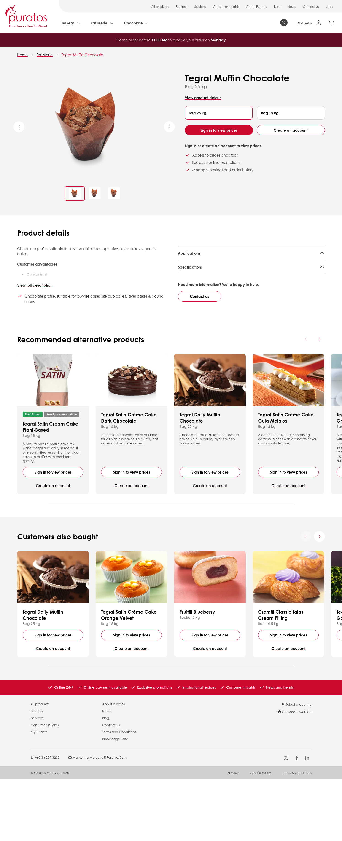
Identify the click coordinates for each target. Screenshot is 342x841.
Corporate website (295, 773)
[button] (219, 113)
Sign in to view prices (218, 130)
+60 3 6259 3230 (45, 819)
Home (22, 54)
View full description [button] (35, 285)
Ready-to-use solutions (62, 476)
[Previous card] (305, 401)
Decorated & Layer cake (223, 271)
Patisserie (99, 23)
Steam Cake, (189, 271)
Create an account (291, 130)
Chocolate (133, 23)
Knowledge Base (115, 800)
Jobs (329, 6)
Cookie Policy (260, 834)
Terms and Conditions (119, 793)
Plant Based (32, 476)
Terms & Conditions (297, 834)
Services (200, 6)
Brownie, (260, 264)
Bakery (68, 23)
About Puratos (256, 6)
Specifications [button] (190, 290)
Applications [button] (189, 253)
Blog (277, 6)
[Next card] (319, 401)
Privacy (233, 834)
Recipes (181, 6)
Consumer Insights (226, 6)
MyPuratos (39, 793)
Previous (18, 126)
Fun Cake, (243, 264)
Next (169, 126)
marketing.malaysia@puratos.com (97, 819)
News (292, 6)
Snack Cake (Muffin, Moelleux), (205, 264)
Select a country (296, 766)
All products (160, 6)
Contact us (311, 6)
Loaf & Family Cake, (286, 264)
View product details (203, 97)
